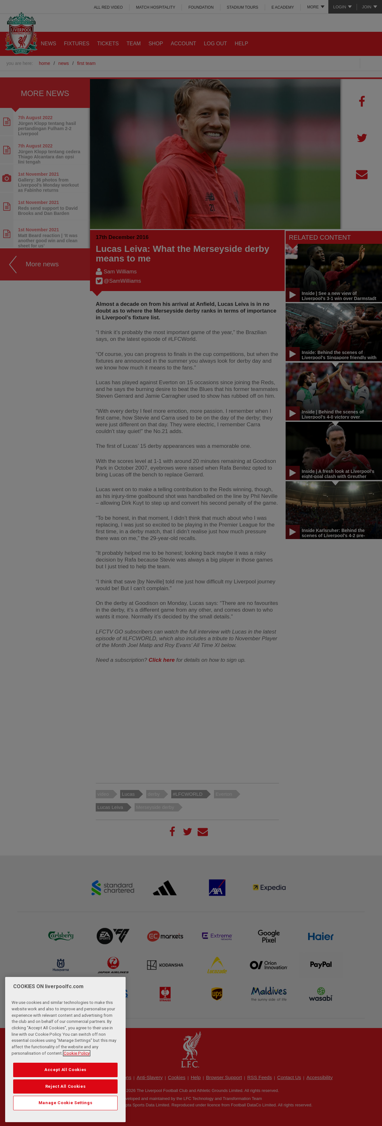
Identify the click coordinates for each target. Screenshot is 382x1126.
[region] (65, 1049)
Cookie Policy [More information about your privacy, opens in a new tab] (77, 1053)
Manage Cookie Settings (65, 1102)
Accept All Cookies (65, 1069)
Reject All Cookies (65, 1086)
